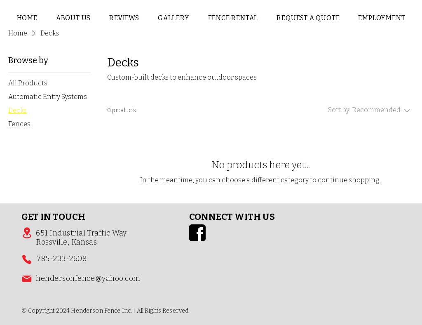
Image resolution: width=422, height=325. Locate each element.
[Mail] (26, 278)
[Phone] (26, 259)
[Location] (26, 232)
